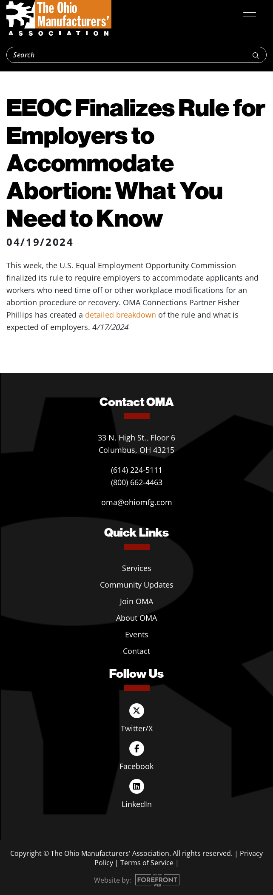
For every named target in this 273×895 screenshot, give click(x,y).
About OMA (136, 618)
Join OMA (136, 601)
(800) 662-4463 (136, 482)
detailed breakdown (120, 315)
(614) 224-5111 (136, 470)
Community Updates (136, 585)
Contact (136, 651)
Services (136, 568)
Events (136, 634)
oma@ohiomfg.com (136, 502)
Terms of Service (146, 862)
